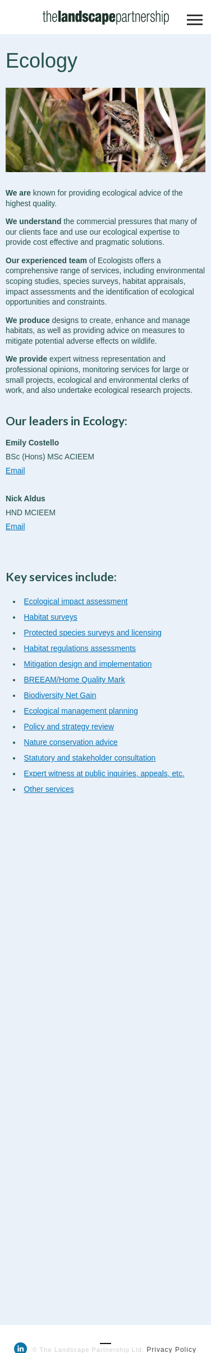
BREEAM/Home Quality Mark (74, 680)
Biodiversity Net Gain (60, 695)
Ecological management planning (81, 711)
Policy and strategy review (69, 727)
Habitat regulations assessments (80, 648)
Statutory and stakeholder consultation (90, 758)
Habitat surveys (50, 617)
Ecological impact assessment (76, 601)
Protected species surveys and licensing (93, 633)
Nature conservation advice (71, 742)
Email (15, 471)
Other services (49, 789)
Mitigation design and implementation (88, 664)
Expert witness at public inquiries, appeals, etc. (104, 774)
